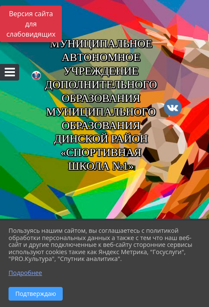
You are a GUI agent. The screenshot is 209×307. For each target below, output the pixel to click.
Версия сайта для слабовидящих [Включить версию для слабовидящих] (30, 24)
